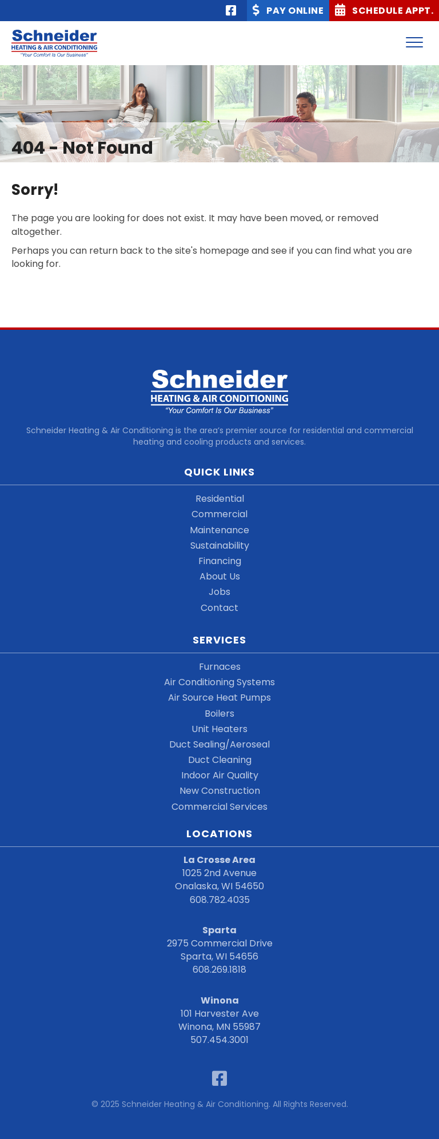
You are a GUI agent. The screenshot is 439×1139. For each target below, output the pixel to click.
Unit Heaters (219, 729)
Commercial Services (219, 806)
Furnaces (220, 666)
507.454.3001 (219, 1039)
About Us (219, 576)
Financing (219, 560)
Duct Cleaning (220, 759)
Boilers (219, 713)
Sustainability (219, 545)
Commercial (219, 514)
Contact (219, 607)
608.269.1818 (219, 969)
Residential (219, 498)
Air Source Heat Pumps (219, 697)
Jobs (219, 591)
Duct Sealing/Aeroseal (219, 744)
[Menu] (414, 43)
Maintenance (219, 530)
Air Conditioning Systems (219, 682)
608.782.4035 (220, 899)
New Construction (219, 790)
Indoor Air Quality (219, 775)
